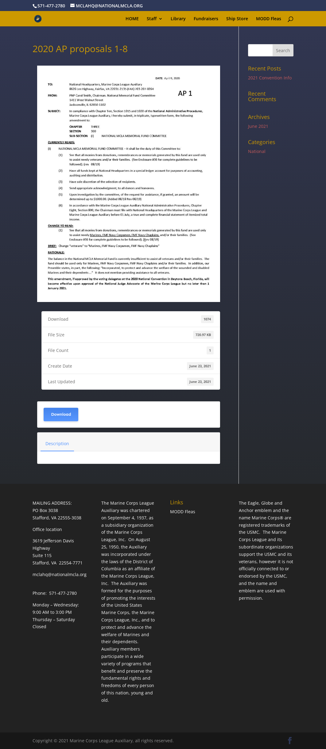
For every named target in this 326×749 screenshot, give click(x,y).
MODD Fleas (268, 19)
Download (61, 414)
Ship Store (237, 19)
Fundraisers (206, 19)
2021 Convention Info (270, 78)
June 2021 (258, 126)
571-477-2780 (51, 6)
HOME (132, 19)
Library (178, 19)
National (257, 151)
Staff (152, 19)
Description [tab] (57, 443)
